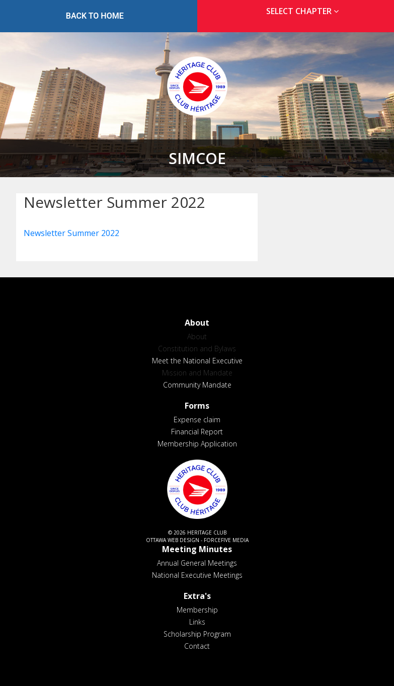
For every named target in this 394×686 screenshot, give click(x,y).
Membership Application (197, 443)
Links (197, 622)
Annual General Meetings (197, 563)
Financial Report (197, 431)
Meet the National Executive (197, 360)
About (197, 336)
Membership (197, 610)
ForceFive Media (226, 540)
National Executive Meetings (197, 575)
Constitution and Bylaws (197, 348)
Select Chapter (304, 11)
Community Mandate (197, 385)
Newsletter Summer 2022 (71, 233)
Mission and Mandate (197, 372)
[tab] (300, 11)
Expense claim (197, 419)
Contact (197, 646)
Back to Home (95, 16)
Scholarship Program (197, 634)
